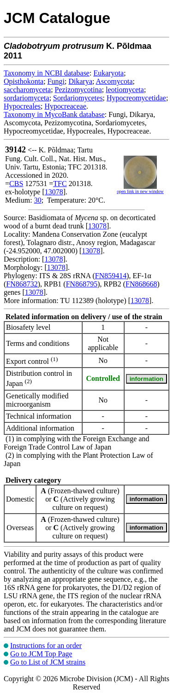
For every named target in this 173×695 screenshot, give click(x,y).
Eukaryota (108, 73)
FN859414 (110, 276)
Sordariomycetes (78, 98)
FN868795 (81, 284)
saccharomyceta (27, 89)
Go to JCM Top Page (41, 654)
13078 (54, 192)
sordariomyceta (26, 98)
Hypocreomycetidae (136, 98)
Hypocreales (22, 106)
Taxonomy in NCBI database (46, 73)
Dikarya (80, 81)
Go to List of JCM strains (47, 662)
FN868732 (21, 284)
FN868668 (141, 284)
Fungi (56, 81)
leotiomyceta (125, 89)
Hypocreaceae (65, 106)
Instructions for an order (46, 645)
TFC (59, 183)
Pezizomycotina (78, 89)
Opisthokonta (23, 81)
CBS (16, 183)
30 (38, 200)
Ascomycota (114, 81)
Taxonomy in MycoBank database (54, 114)
